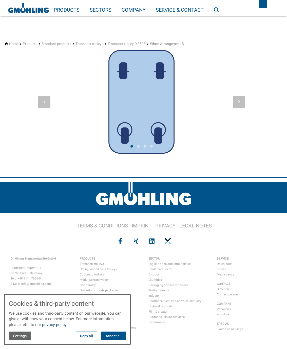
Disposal (154, 274)
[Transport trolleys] (89, 43)
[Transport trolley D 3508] (127, 43)
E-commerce (156, 322)
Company (134, 10)
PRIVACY (165, 226)
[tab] (131, 146)
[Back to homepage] (28, 8)
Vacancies (224, 309)
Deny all (86, 336)
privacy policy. (54, 324)
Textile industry (158, 290)
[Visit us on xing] (135, 241)
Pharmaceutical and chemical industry (174, 301)
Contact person (227, 294)
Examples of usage (230, 329)
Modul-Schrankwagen (94, 280)
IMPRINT (141, 226)
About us (223, 314)
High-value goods (160, 306)
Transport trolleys (92, 264)
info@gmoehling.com (36, 284)
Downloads (224, 264)
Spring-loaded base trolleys (98, 269)
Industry (154, 295)
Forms (221, 269)
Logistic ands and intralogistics (169, 264)
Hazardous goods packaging (100, 290)
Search (218, 20)
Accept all (114, 336)
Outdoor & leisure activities (166, 317)
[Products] (30, 43)
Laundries (155, 280)
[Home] (13, 43)
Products (67, 10)
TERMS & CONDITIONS (102, 226)
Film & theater (157, 311)
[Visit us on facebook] (120, 241)
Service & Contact (180, 10)
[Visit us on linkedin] (151, 241)
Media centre (225, 274)
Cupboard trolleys (92, 274)
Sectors (100, 10)
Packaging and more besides (168, 285)
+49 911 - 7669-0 (29, 278)
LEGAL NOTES (195, 226)
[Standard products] (56, 43)
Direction (223, 289)
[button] (44, 102)
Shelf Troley (88, 285)
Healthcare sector (160, 269)
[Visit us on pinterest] (167, 241)
